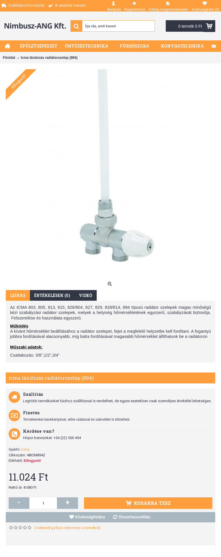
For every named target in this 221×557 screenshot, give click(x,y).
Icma (25, 449)
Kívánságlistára (90, 517)
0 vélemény (44, 528)
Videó (85, 295)
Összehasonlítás (134, 517)
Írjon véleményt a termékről (78, 528)
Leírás (18, 295)
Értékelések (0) (52, 295)
